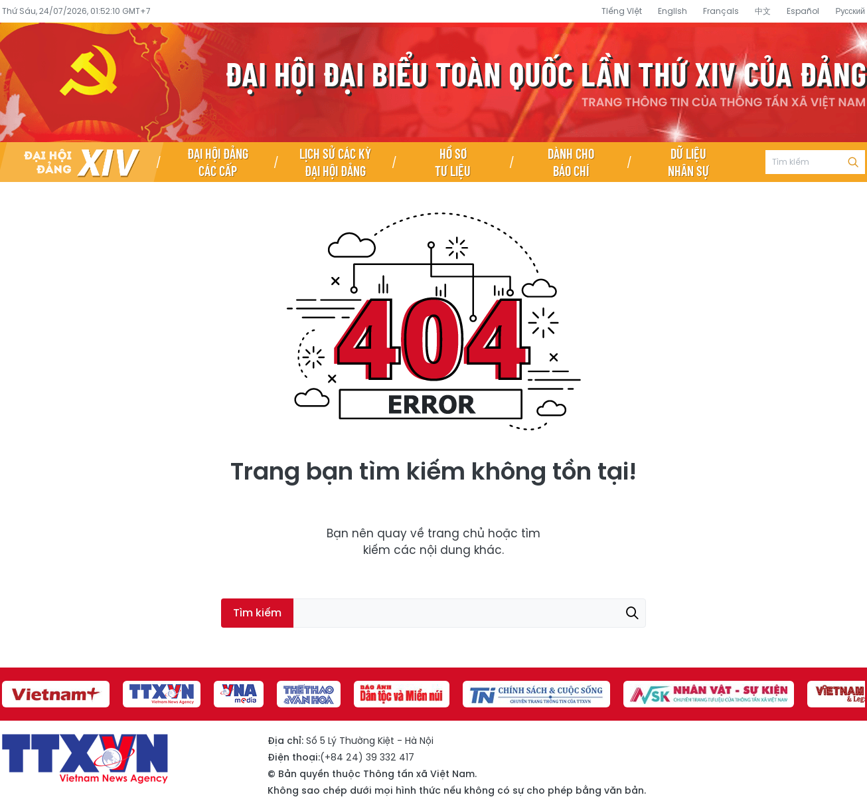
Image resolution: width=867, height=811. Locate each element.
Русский (850, 11)
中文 (763, 11)
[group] (56, 694)
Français (721, 11)
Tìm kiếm (853, 162)
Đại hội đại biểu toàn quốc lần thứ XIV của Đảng (433, 82)
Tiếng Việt (621, 11)
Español (803, 11)
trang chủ (456, 533)
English (672, 11)
